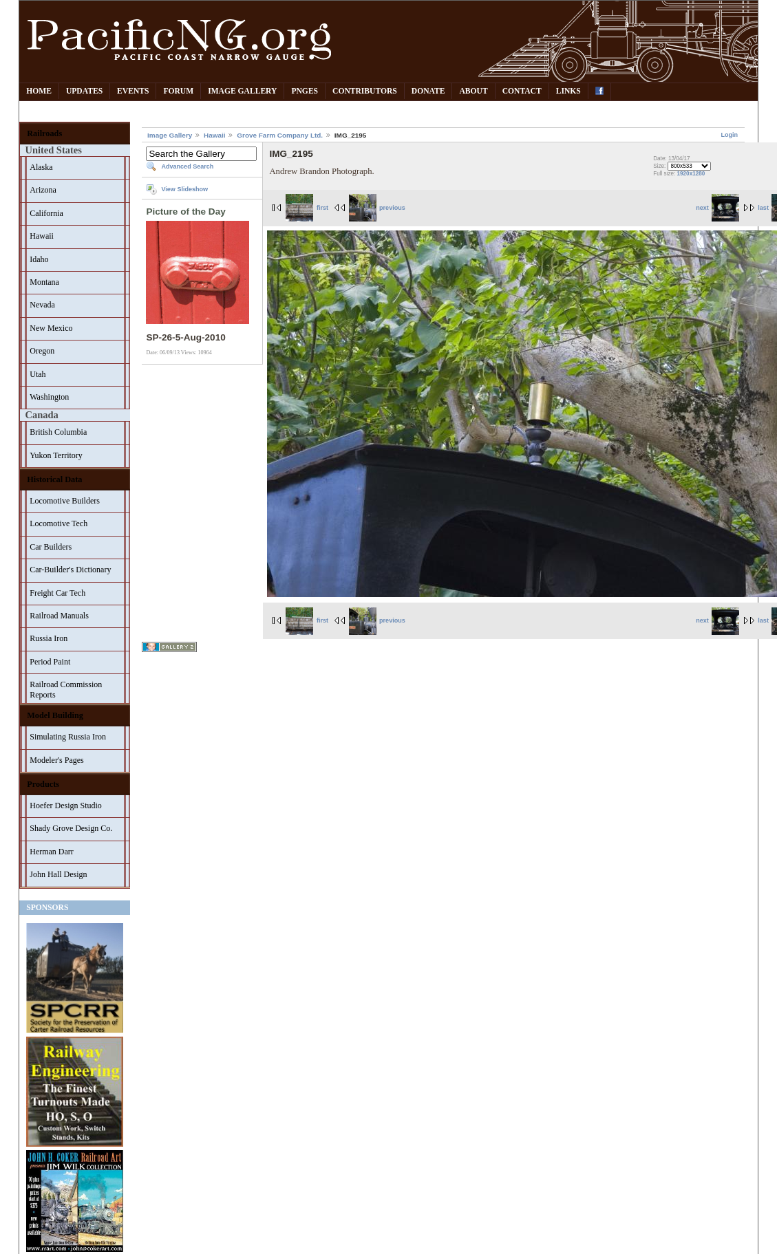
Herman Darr (52, 851)
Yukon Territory (56, 455)
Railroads (44, 133)
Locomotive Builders (65, 501)
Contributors (364, 91)
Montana (44, 282)
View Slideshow (184, 189)
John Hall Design (58, 874)
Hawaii (42, 236)
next (717, 207)
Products (43, 784)
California (46, 213)
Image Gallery (242, 91)
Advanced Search (187, 166)
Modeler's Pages (56, 760)
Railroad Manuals (59, 615)
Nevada (42, 305)
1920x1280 (691, 174)
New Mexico (51, 328)
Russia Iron (48, 638)
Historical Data (54, 479)
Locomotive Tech (58, 523)
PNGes (304, 91)
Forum (178, 91)
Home (39, 91)
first (307, 207)
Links (568, 91)
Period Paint (50, 662)
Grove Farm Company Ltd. (280, 135)
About (473, 91)
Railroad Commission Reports (66, 690)
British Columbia (58, 432)
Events (133, 91)
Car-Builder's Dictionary (70, 569)
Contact (522, 91)
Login (729, 134)
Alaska (41, 167)
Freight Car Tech (57, 593)
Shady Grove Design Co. (71, 828)
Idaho (39, 259)
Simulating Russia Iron (68, 737)
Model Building (55, 715)
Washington (49, 397)
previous (377, 207)
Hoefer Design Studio (66, 805)
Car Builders (51, 547)
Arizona (43, 190)
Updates (84, 91)
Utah (37, 374)
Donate (428, 91)
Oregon (42, 351)
